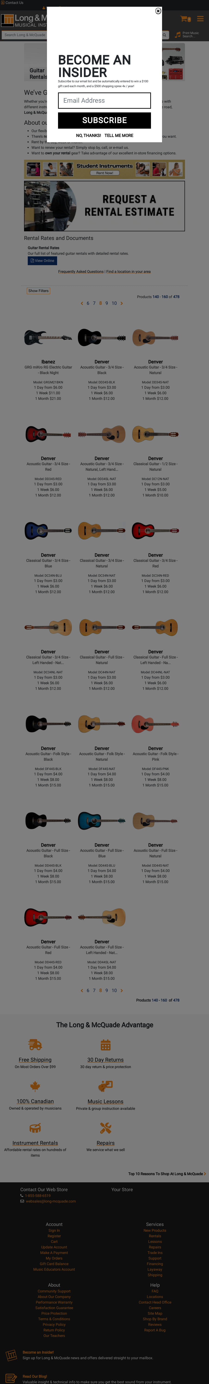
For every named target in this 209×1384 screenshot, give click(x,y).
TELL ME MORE (118, 135)
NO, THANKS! (88, 135)
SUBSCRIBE (104, 120)
